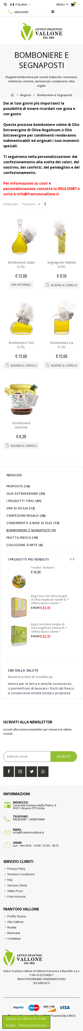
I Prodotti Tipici (23, 501)
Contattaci (14, 938)
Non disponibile (21, 284)
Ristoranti (13, 933)
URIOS (71, 1016)
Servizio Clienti (17, 885)
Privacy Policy (16, 869)
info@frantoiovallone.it (28, 832)
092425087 (21, 12)
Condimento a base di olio (32, 523)
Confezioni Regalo (26, 515)
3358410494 (36, 819)
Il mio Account (16, 896)
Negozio (25, 95)
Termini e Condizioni (21, 874)
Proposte (18, 486)
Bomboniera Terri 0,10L (21, 345)
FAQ (10, 880)
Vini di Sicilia (20, 508)
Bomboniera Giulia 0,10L (21, 264)
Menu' (60, 4)
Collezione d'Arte (24, 545)
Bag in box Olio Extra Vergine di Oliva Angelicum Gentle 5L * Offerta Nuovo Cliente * (50, 599)
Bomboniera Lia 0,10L (61, 345)
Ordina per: (11, 204)
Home (12, 95)
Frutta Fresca (22, 537)
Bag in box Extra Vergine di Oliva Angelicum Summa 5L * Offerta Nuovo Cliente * (49, 628)
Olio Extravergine (25, 493)
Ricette (11, 927)
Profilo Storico (16, 916)
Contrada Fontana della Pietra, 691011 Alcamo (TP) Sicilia (34, 806)
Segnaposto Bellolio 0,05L (61, 264)
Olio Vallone (15, 922)
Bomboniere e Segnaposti (31, 530)
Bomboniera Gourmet (21, 425)
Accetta (11, 1025)
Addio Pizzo (15, 891)
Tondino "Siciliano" (43, 567)
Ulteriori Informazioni (32, 1025)
